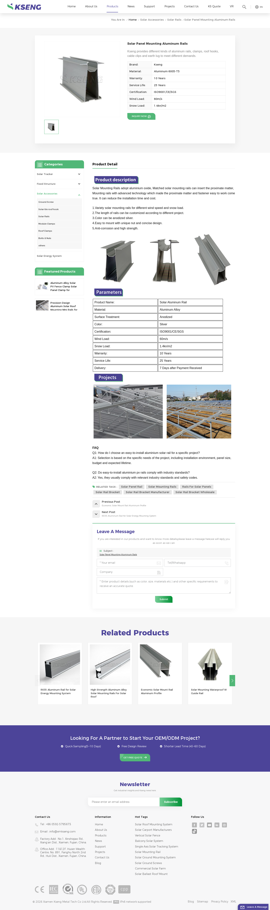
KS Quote (214, 6)
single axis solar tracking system (156, 846)
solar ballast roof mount (151, 874)
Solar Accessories (152, 19)
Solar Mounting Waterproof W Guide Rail (209, 691)
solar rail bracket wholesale (195, 492)
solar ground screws (148, 863)
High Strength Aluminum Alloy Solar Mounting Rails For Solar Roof (109, 693)
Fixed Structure (46, 183)
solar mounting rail (147, 852)
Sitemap (202, 901)
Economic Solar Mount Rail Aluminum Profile (157, 691)
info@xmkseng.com (63, 831)
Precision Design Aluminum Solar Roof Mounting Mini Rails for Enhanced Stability (63, 306)
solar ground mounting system (155, 857)
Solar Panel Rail (131, 486)
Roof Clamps (45, 231)
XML (233, 901)
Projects (169, 6)
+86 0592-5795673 (58, 824)
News (131, 6)
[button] (232, 680)
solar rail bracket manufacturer (148, 492)
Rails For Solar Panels (196, 486)
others (41, 245)
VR (232, 6)
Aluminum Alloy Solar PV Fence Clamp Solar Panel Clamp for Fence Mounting (63, 287)
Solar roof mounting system (153, 824)
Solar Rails (174, 19)
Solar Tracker (45, 174)
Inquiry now (139, 116)
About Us (91, 6)
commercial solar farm (150, 868)
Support (149, 6)
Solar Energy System (49, 256)
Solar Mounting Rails (162, 486)
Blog (98, 863)
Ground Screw (46, 202)
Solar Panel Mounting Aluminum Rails (118, 554)
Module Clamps (46, 223)
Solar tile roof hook (48, 209)
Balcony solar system (149, 841)
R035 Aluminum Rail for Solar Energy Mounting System (58, 691)
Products (112, 6)
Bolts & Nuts (44, 238)
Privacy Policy (219, 901)
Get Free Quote (132, 757)
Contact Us (191, 6)
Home (72, 6)
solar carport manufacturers (153, 830)
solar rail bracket (108, 492)
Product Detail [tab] (104, 164)
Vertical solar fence (147, 835)
